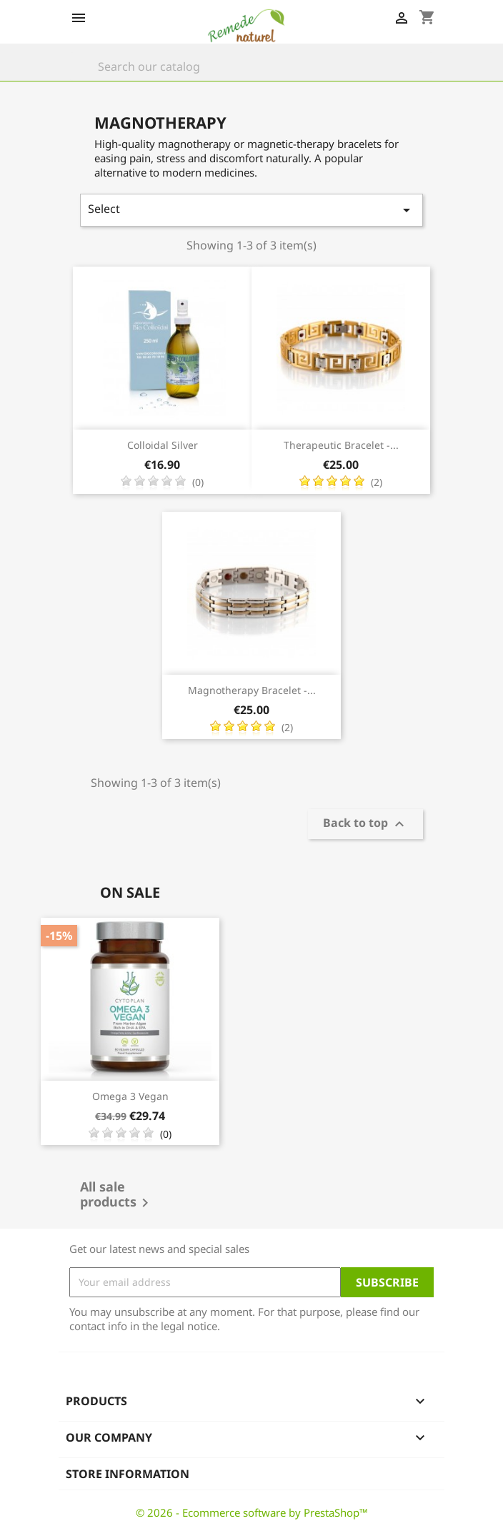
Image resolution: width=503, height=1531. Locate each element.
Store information (127, 1474)
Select (251, 210)
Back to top (365, 824)
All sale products (117, 1196)
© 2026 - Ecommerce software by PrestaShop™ (252, 1512)
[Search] (251, 66)
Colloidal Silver (162, 445)
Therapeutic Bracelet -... (341, 445)
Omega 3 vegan (130, 1096)
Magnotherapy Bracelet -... (252, 690)
